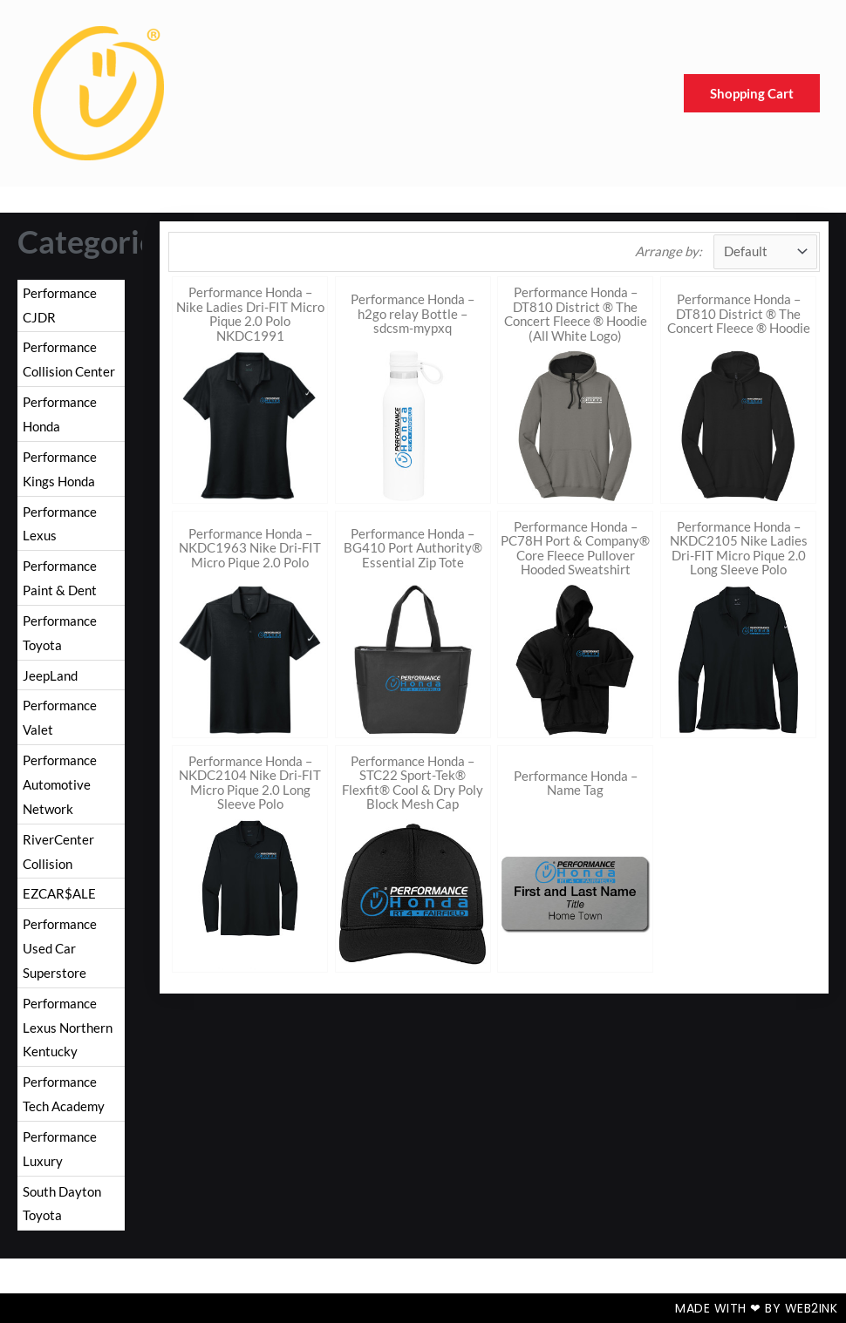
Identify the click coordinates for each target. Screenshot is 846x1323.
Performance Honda (60, 414)
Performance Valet (60, 717)
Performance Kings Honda (60, 469)
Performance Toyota (60, 633)
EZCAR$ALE (59, 893)
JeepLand (50, 675)
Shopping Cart (752, 93)
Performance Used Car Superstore (60, 948)
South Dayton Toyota (62, 1204)
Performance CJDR (60, 305)
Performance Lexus (60, 524)
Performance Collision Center (69, 359)
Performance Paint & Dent (60, 578)
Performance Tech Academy (64, 1094)
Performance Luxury (60, 1149)
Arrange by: (668, 251)
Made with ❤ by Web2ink (756, 1308)
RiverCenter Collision (58, 851)
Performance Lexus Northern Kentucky (68, 1027)
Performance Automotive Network (60, 784)
